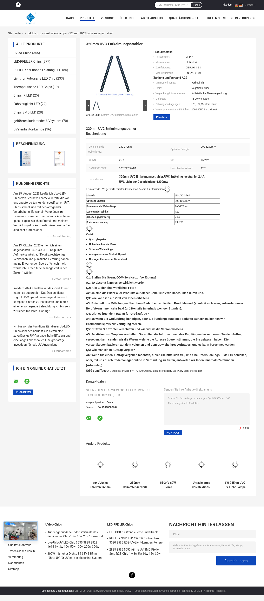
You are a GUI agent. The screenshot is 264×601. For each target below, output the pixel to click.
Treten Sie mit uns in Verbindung (231, 18)
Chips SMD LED (24, 112)
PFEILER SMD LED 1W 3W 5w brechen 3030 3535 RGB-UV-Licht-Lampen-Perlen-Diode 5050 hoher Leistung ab (136, 541)
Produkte (87, 18)
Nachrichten (16, 563)
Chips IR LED (22, 95)
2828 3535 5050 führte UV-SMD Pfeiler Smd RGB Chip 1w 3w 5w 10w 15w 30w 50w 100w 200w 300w (134, 552)
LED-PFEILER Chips (27, 61)
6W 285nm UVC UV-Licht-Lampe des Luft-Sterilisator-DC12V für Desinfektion (235, 485)
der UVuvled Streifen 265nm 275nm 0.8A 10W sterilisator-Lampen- (100, 485)
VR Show (107, 18)
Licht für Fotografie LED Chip (34, 78)
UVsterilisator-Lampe (53, 33)
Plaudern (227, 4)
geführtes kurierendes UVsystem (37, 121)
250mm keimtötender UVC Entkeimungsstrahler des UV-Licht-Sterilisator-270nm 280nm (135, 485)
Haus (70, 18)
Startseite (14, 33)
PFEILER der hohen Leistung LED (37, 70)
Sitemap (13, 569)
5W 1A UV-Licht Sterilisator (187, 370)
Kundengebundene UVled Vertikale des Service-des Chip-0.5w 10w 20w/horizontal (75, 534)
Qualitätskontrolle (184, 18)
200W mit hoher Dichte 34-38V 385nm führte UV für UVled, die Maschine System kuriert (74, 556)
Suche (196, 5)
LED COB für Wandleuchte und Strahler (134, 532)
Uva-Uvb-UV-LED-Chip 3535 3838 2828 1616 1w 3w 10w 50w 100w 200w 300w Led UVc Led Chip (73, 545)
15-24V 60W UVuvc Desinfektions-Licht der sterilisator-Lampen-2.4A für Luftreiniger (168, 485)
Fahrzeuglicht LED (26, 104)
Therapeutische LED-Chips (32, 87)
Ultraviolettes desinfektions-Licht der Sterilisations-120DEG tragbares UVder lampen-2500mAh (201, 485)
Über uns (126, 18)
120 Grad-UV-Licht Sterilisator (155, 370)
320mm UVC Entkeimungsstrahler (119, 115)
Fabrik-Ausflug (151, 18)
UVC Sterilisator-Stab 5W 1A (121, 370)
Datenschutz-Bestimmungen (57, 590)
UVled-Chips (22, 53)
